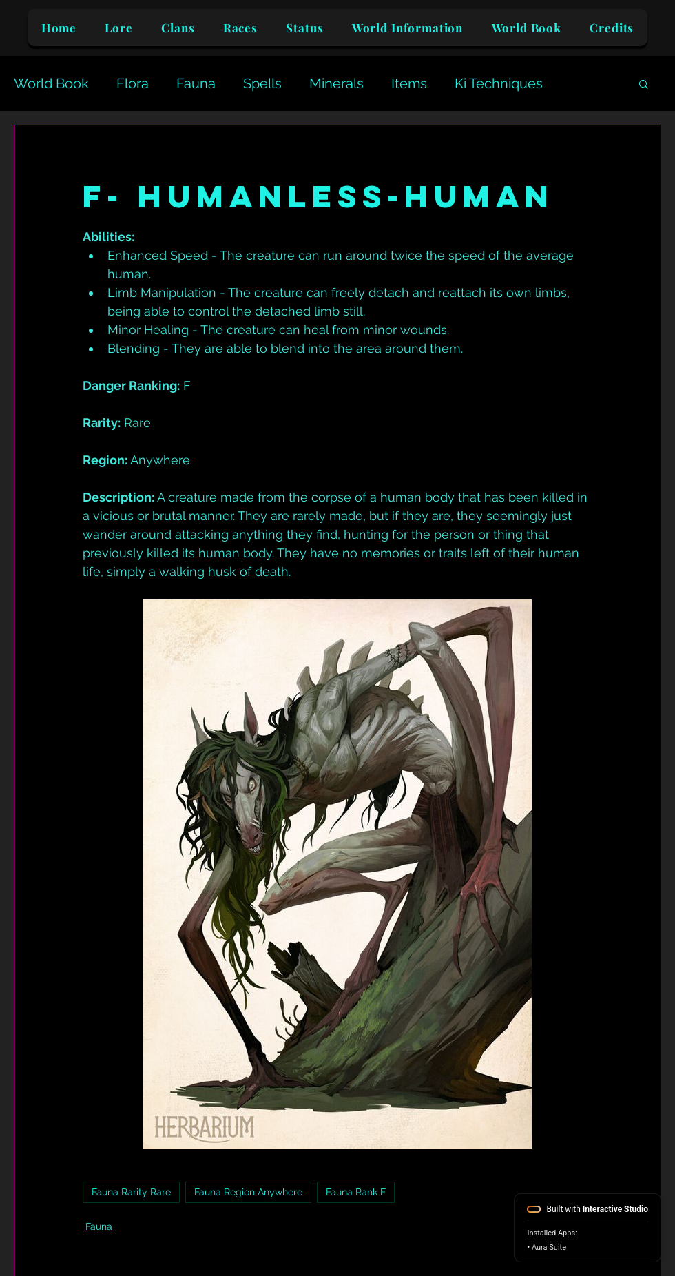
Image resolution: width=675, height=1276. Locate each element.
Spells (262, 83)
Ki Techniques (499, 83)
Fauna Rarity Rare (131, 1191)
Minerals (336, 83)
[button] (643, 83)
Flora (132, 83)
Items (409, 83)
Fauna (196, 83)
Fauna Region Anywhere (248, 1191)
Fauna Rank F (356, 1191)
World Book (51, 83)
